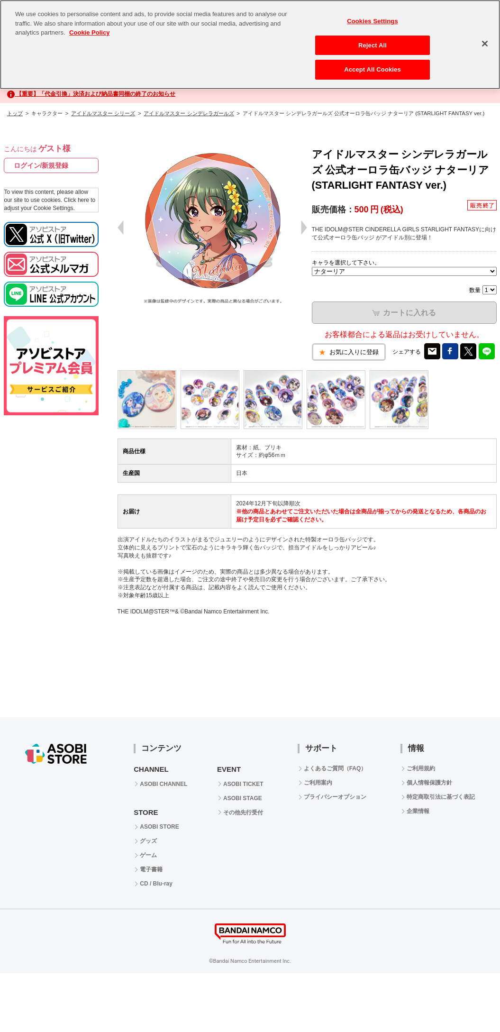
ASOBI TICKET (243, 784)
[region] (250, 44)
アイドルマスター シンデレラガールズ (189, 113)
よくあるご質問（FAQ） (335, 768)
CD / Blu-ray (156, 883)
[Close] (484, 43)
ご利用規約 (421, 768)
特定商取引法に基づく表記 (441, 797)
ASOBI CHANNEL (163, 784)
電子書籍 (151, 869)
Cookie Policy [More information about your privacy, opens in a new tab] (89, 32)
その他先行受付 (243, 812)
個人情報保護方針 (429, 782)
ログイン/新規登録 (41, 165)
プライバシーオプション (335, 797)
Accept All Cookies (372, 69)
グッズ (148, 841)
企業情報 (418, 811)
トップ (15, 113)
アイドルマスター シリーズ (103, 113)
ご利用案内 (318, 782)
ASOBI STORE (159, 826)
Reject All (372, 45)
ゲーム (148, 855)
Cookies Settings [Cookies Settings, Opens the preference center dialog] (372, 21)
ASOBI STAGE (242, 798)
